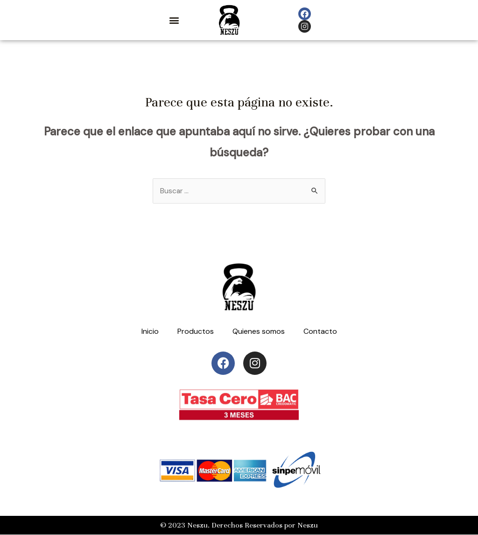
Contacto (320, 332)
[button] (174, 20)
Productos (195, 332)
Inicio (150, 332)
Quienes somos (258, 332)
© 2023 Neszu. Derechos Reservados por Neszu (239, 525)
